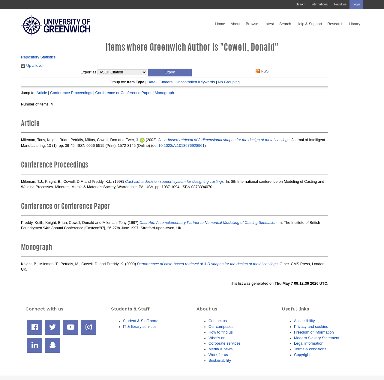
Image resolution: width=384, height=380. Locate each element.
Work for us (218, 354)
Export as (89, 72)
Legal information (308, 343)
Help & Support (309, 24)
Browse (252, 24)
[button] (170, 72)
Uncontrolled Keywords (195, 82)
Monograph (164, 93)
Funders (165, 82)
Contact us (217, 321)
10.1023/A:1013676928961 (181, 145)
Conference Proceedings (71, 93)
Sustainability (219, 360)
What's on (216, 338)
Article (41, 93)
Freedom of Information (314, 332)
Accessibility (304, 321)
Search (300, 4)
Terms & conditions (310, 349)
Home (220, 24)
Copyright (302, 354)
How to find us (220, 332)
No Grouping (229, 82)
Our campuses (220, 326)
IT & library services (140, 326)
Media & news (220, 349)
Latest (269, 24)
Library (354, 24)
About (235, 24)
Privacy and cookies (311, 326)
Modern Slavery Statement (316, 338)
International (319, 4)
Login (356, 4)
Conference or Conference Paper (123, 93)
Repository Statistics (38, 57)
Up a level (32, 65)
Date (151, 82)
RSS (261, 71)
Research (335, 24)
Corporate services (224, 343)
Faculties (340, 4)
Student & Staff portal (141, 321)
